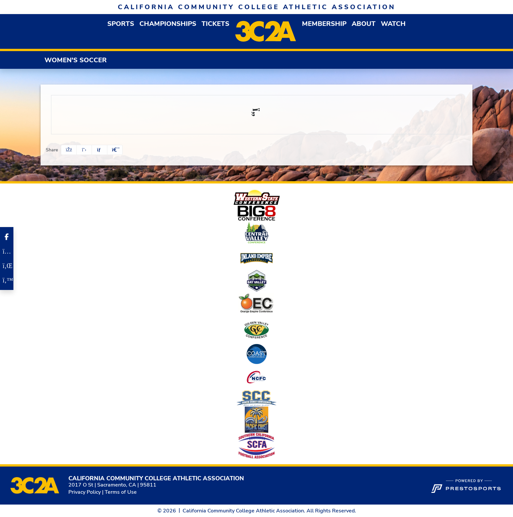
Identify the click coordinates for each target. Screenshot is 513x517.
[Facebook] (6, 237)
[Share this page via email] (99, 150)
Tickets (215, 23)
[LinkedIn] (6, 265)
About (364, 23)
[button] (120, 23)
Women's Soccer (75, 60)
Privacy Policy (84, 492)
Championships (167, 23)
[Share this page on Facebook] (69, 150)
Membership (324, 23)
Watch (393, 23)
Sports (120, 23)
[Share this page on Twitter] (84, 150)
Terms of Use (121, 492)
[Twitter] (6, 280)
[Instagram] (6, 251)
